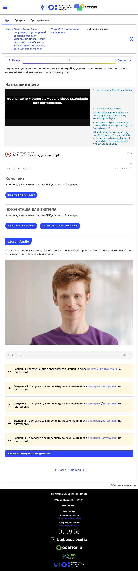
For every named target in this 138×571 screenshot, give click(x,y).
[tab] (69, 60)
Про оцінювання (40, 20)
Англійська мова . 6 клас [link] (107, 108)
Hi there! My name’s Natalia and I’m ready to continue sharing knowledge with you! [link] (111, 115)
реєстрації (94, 368)
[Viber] (76, 532)
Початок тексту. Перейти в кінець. (112, 90)
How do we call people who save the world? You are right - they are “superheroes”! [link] (112, 125)
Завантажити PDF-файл (21, 195)
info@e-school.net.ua (69, 525)
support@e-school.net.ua (69, 518)
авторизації (109, 368)
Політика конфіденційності (69, 494)
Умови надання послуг (69, 499)
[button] (5, 7)
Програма (20, 20)
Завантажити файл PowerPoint (60, 225)
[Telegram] (69, 532)
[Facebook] (61, 532)
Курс (7, 20)
